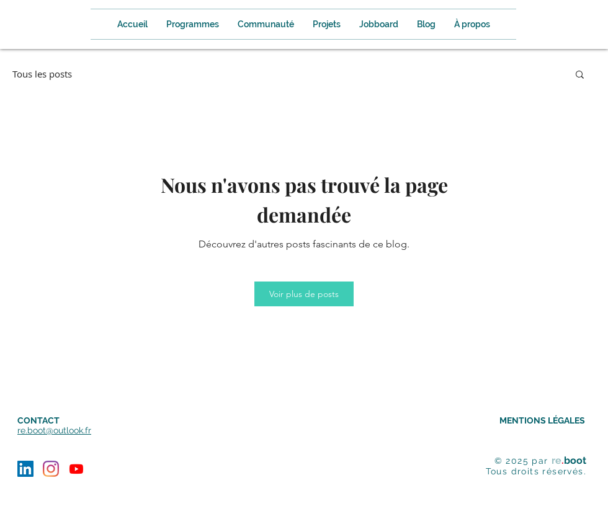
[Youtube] (76, 469)
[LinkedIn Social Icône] (25, 469)
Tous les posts (42, 73)
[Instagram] (51, 469)
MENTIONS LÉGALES (542, 420)
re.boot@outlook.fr (54, 430)
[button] (472, 24)
